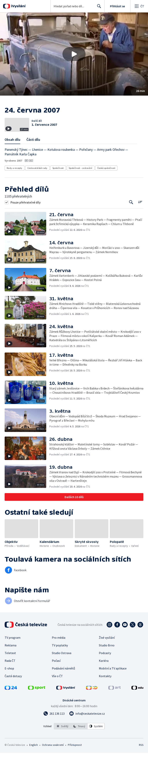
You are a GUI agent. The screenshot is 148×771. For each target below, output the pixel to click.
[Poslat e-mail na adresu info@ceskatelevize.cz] (87, 731)
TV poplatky (60, 663)
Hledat (98, 8)
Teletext (10, 671)
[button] (74, 54)
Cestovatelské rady (37, 186)
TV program (12, 656)
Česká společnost (106, 186)
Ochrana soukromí (53, 763)
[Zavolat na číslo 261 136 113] (54, 731)
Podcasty (105, 671)
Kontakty (105, 694)
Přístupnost (75, 763)
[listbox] (79, 744)
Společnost (58, 186)
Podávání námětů (63, 686)
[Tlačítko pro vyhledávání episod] (131, 220)
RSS (141, 763)
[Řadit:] (140, 220)
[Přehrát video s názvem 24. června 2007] (74, 54)
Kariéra (103, 679)
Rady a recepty (14, 186)
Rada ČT (10, 679)
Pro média (58, 656)
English (33, 763)
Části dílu (33, 157)
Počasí (56, 679)
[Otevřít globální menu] (139, 6)
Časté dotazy (13, 694)
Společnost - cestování (80, 186)
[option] (62, 744)
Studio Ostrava (61, 671)
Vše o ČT (57, 694)
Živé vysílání (107, 656)
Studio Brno (106, 663)
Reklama (10, 663)
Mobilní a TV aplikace (113, 686)
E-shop (9, 686)
